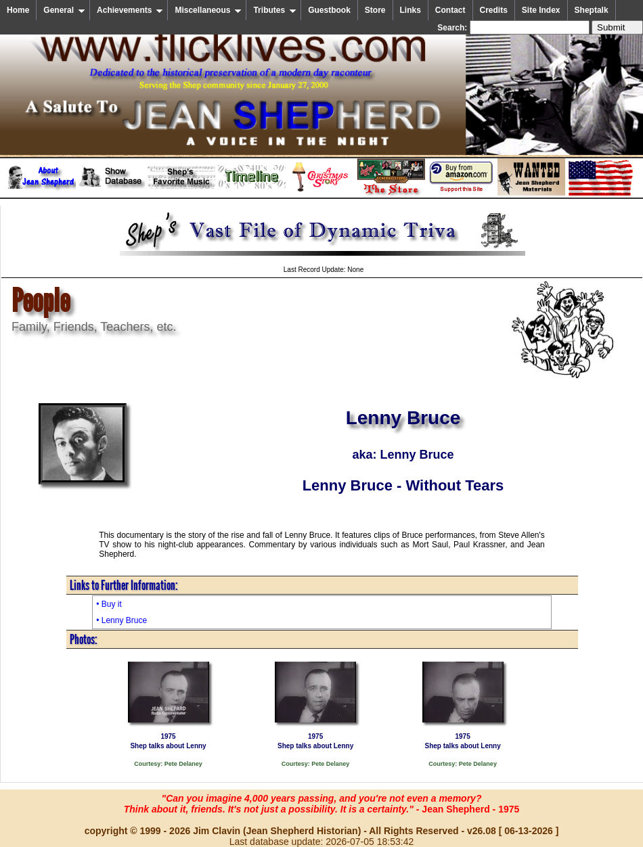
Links (410, 10)
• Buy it (109, 604)
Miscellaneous (208, 10)
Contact (450, 10)
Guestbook (329, 10)
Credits (494, 10)
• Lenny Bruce (121, 620)
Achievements (130, 10)
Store (375, 10)
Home (18, 10)
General (64, 10)
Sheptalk (591, 10)
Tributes (274, 10)
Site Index (541, 10)
